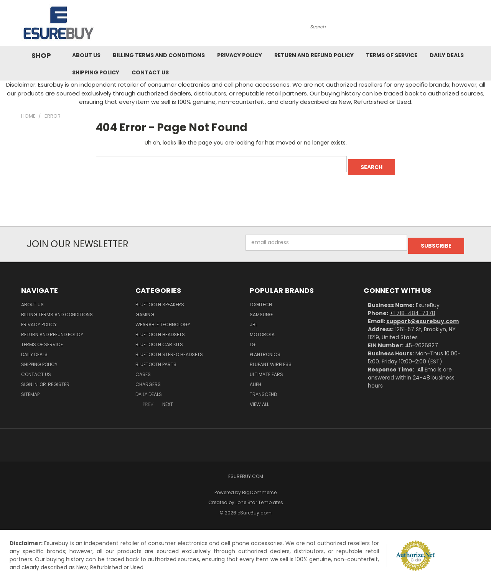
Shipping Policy (95, 72)
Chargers (148, 378)
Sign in (30, 378)
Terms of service (391, 55)
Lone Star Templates (259, 496)
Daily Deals (447, 55)
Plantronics (265, 348)
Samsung (261, 308)
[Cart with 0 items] (468, 25)
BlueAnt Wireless (271, 358)
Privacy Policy (239, 55)
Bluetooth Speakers (159, 298)
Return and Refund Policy (314, 55)
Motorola (262, 328)
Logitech (261, 298)
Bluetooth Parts (155, 358)
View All (259, 398)
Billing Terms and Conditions (159, 55)
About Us (86, 55)
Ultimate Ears (266, 368)
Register (58, 378)
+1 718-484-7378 (412, 307)
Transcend (263, 388)
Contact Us (150, 72)
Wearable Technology (162, 318)
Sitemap (30, 388)
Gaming (144, 308)
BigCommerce (259, 486)
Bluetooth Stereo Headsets (169, 348)
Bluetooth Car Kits (159, 338)
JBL (253, 318)
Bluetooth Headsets (160, 328)
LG (252, 338)
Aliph (255, 378)
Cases (143, 368)
